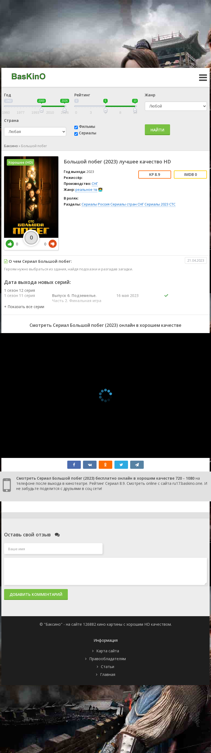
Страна (11, 120)
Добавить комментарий (35, 594)
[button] (24, 306)
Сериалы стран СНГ (127, 204)
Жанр (150, 94)
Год (7, 94)
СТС (172, 204)
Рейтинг (82, 94)
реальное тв (86, 189)
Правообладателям (107, 658)
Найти (157, 129)
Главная (107, 674)
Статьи (107, 666)
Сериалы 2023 (156, 204)
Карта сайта (107, 650)
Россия (104, 204)
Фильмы (87, 126)
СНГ (95, 183)
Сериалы (87, 132)
